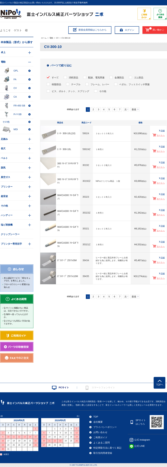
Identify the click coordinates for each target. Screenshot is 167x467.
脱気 (3, 167)
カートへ (161, 135)
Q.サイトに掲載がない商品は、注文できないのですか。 (17, 309)
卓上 (3, 52)
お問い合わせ (100, 432)
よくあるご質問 (101, 442)
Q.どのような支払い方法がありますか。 (17, 322)
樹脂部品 (56, 84)
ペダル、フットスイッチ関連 (134, 84)
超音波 (4, 196)
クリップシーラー (10, 234)
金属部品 (119, 77)
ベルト (4, 158)
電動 (51, 38)
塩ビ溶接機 (7, 224)
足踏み (4, 139)
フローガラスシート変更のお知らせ (17, 285)
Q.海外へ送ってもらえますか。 (16, 315)
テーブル (75, 84)
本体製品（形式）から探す (17, 42)
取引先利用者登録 (102, 453)
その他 (102, 91)
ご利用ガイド (100, 437)
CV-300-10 (65, 38)
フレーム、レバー (100, 84)
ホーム (44, 38)
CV (57, 38)
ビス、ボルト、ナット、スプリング (70, 91)
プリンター (7, 186)
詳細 (163, 130)
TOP (95, 416)
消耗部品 (73, 77)
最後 (134, 109)
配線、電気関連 (96, 77)
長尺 (3, 148)
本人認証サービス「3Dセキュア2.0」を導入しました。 (17, 279)
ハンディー (7, 215)
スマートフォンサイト (103, 387)
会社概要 (98, 422)
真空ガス (5, 177)
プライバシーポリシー (105, 427)
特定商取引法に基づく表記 (107, 447)
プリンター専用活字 (11, 243)
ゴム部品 (138, 77)
